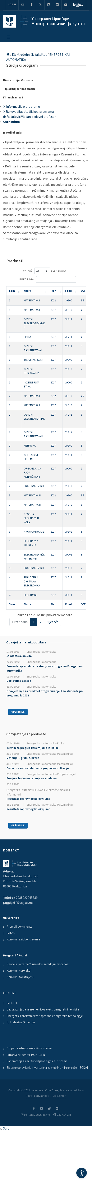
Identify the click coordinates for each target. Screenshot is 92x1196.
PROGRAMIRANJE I (34, 532)
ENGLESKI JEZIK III (34, 568)
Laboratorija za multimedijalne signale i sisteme (37, 1061)
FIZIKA (27, 337)
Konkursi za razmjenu (20, 977)
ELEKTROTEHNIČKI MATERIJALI (34, 557)
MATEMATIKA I (32, 300)
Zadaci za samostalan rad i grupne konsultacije (37, 768)
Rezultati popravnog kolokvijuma (28, 799)
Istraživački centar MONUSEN (26, 1055)
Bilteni (11, 933)
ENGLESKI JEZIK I (33, 360)
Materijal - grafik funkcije (22, 758)
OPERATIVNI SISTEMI (31, 457)
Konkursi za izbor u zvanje (23, 939)
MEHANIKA (30, 446)
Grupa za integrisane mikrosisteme (29, 1048)
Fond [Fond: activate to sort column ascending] (68, 291)
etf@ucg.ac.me (22, 902)
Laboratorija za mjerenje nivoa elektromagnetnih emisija (43, 1009)
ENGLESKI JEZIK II (34, 486)
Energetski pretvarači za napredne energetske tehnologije (45, 1016)
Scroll (7, 1128)
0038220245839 (27, 897)
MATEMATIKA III (32, 495)
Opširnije (18, 711)
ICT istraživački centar (21, 1022)
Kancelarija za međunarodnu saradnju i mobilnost (38, 964)
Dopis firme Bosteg (18, 681)
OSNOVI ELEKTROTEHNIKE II (34, 419)
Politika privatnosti (37, 1096)
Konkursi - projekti (19, 970)
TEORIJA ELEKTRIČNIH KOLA (31, 518)
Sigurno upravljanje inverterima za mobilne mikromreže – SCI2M (47, 1068)
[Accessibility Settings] (81, 1173)
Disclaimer (59, 1096)
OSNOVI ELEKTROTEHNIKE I (34, 323)
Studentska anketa (19, 656)
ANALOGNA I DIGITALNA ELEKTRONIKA (32, 581)
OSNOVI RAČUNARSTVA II (33, 434)
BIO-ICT (12, 1003)
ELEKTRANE (30, 595)
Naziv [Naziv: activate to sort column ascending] (27, 291)
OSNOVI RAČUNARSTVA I (33, 348)
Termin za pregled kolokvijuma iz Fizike (32, 748)
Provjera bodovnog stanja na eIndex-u (31, 778)
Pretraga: (47, 279)
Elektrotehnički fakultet (29, 54)
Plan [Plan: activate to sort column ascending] (53, 291)
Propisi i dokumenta (19, 926)
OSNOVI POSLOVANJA (31, 371)
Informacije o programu (21, 106)
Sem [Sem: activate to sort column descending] (12, 291)
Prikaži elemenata (44, 271)
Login (12, 4)
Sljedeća (52, 622)
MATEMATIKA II (32, 396)
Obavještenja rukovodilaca (26, 642)
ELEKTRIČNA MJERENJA (31, 543)
